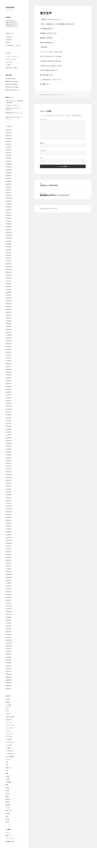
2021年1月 (8, 298)
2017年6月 (8, 420)
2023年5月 (8, 218)
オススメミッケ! (10, 725)
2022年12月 (9, 232)
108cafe (8, 699)
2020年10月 (9, 306)
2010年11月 (9, 643)
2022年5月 (8, 252)
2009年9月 (8, 683)
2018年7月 (8, 383)
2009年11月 (9, 677)
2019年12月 (9, 335)
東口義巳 (9, 102)
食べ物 (7, 819)
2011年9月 (8, 614)
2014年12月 (9, 506)
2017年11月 (9, 406)
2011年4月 (8, 629)
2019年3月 (8, 361)
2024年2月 (8, 192)
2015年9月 (8, 480)
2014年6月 (8, 520)
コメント (43, 119)
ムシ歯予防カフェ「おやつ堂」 (14, 45)
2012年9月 (8, 580)
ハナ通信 (8, 65)
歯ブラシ (8, 793)
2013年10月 (9, 543)
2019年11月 (9, 338)
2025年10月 (9, 138)
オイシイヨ (8, 722)
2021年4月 (8, 289)
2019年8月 (8, 346)
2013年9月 (8, 546)
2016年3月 (8, 463)
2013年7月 (8, 552)
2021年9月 (8, 275)
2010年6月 (8, 657)
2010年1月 (8, 671)
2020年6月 (8, 318)
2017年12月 (9, 403)
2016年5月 (8, 458)
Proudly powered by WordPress (48, 208)
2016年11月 (9, 440)
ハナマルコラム (10, 742)
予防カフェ (8, 768)
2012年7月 (8, 586)
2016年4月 (8, 460)
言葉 (7, 816)
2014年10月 (9, 512)
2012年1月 (8, 603)
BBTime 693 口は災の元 (12, 81)
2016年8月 (8, 449)
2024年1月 (8, 195)
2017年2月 (8, 432)
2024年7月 (8, 178)
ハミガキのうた (10, 751)
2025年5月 (8, 150)
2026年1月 (8, 133)
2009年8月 (8, 686)
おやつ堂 (8, 713)
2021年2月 (8, 295)
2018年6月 (8, 386)
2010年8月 (8, 651)
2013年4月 (8, 560)
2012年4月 (8, 594)
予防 (7, 762)
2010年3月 (8, 666)
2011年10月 (9, 611)
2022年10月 (9, 238)
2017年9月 (8, 412)
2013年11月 (9, 540)
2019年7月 (8, 349)
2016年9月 (8, 446)
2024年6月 (8, 181)
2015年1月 (8, 503)
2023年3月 (8, 224)
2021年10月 (9, 272)
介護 (7, 770)
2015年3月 (8, 497)
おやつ (7, 708)
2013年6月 (8, 554)
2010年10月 (9, 646)
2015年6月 (8, 489)
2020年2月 (8, 329)
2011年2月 (8, 634)
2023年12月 (9, 198)
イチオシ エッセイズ (11, 56)
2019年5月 (8, 355)
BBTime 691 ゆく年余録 (12, 87)
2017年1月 (8, 435)
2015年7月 (8, 486)
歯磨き (7, 796)
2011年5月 (8, 626)
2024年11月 (9, 167)
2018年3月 (8, 395)
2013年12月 (9, 537)
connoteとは (9, 37)
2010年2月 (8, 668)
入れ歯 (7, 776)
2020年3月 (8, 326)
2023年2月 (8, 227)
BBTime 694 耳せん (11, 78)
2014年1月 (8, 534)
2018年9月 (8, 378)
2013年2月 (8, 566)
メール (42, 150)
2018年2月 (8, 398)
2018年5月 (8, 389)
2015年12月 (9, 472)
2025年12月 (9, 135)
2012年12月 (9, 571)
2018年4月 (8, 392)
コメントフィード (10, 838)
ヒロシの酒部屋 (10, 756)
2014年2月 (8, 532)
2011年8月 (8, 617)
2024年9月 (8, 172)
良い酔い (8, 813)
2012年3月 (8, 597)
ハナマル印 (8, 745)
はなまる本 (8, 719)
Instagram (9, 40)
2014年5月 (8, 523)
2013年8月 (8, 549)
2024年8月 (8, 175)
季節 (7, 785)
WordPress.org (10, 841)
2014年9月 (8, 514)
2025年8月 (8, 141)
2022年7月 (8, 247)
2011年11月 (9, 609)
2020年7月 (8, 315)
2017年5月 (8, 423)
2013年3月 (8, 563)
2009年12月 (9, 674)
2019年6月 (8, 352)
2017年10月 (9, 409)
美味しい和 (8, 810)
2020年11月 (9, 304)
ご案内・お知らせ (10, 716)
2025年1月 (8, 161)
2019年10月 (9, 341)
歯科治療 (8, 805)
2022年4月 (8, 255)
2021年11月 (9, 269)
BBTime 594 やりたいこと (13, 108)
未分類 (7, 788)
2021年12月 (9, 267)
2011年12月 (9, 606)
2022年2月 (8, 261)
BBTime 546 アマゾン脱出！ (13, 117)
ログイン (8, 833)
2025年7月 (8, 144)
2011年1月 (8, 637)
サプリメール (9, 62)
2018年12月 (9, 369)
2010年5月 (8, 660)
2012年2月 (8, 600)
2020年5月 (8, 321)
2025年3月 (8, 155)
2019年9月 (8, 343)
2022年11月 (9, 235)
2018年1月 (8, 400)
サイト (41, 158)
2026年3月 (8, 130)
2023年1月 (8, 229)
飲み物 (7, 822)
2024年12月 (9, 164)
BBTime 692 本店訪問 (11, 84)
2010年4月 (8, 663)
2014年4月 (8, 526)
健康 (7, 773)
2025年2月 (8, 158)
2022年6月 (8, 249)
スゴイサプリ (9, 736)
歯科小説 (8, 799)
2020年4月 (8, 324)
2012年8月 (8, 583)
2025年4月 (8, 153)
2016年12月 (9, 438)
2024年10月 (9, 170)
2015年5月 (8, 492)
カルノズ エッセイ (11, 59)
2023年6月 (8, 215)
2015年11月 (9, 475)
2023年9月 (8, 207)
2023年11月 (9, 201)
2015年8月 (8, 483)
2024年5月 (8, 184)
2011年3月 (8, 631)
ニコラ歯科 (8, 739)
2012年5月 (8, 591)
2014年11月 (9, 509)
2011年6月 (8, 623)
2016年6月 (8, 455)
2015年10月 (9, 477)
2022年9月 (8, 241)
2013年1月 (8, 569)
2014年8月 (8, 517)
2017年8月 (8, 415)
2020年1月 (8, 332)
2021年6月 (8, 284)
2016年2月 (8, 466)
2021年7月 (8, 281)
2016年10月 (9, 443)
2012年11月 (9, 574)
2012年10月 (9, 577)
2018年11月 (9, 372)
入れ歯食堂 (8, 782)
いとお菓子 (8, 705)
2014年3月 (8, 529)
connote (10, 7)
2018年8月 (8, 380)
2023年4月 (8, 221)
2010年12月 (9, 640)
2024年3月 (8, 190)
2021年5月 (8, 286)
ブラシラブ (8, 759)
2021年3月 (8, 292)
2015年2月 (8, 500)
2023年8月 (8, 209)
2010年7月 (8, 654)
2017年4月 (8, 426)
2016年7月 (8, 452)
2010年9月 (8, 648)
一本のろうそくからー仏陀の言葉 (14, 101)
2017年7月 (8, 418)
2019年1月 (8, 366)
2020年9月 (8, 309)
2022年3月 (8, 258)
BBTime (8, 702)
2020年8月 (8, 312)
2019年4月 (8, 358)
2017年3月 (8, 429)
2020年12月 (9, 301)
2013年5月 (8, 557)
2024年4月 (8, 187)
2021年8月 (8, 278)
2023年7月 (8, 212)
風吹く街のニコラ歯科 (11, 67)
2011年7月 (8, 620)
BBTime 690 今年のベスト (13, 90)
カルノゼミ (8, 731)
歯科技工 (8, 802)
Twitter (8, 42)
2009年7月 (8, 688)
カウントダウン (10, 728)
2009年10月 (9, 680)
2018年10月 (9, 375)
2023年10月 (9, 204)
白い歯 (7, 808)
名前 (42, 143)
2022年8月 (8, 244)
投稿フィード (9, 835)
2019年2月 (8, 363)
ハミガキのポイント (11, 753)
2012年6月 (8, 589)
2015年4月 (8, 495)
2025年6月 (8, 147)
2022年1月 (8, 264)
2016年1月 (8, 469)
